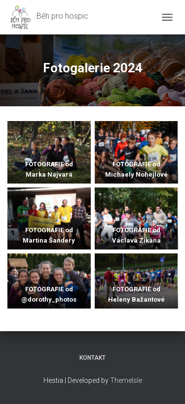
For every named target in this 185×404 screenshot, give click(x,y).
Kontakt (92, 357)
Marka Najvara (49, 174)
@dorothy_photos (48, 299)
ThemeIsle (126, 380)
